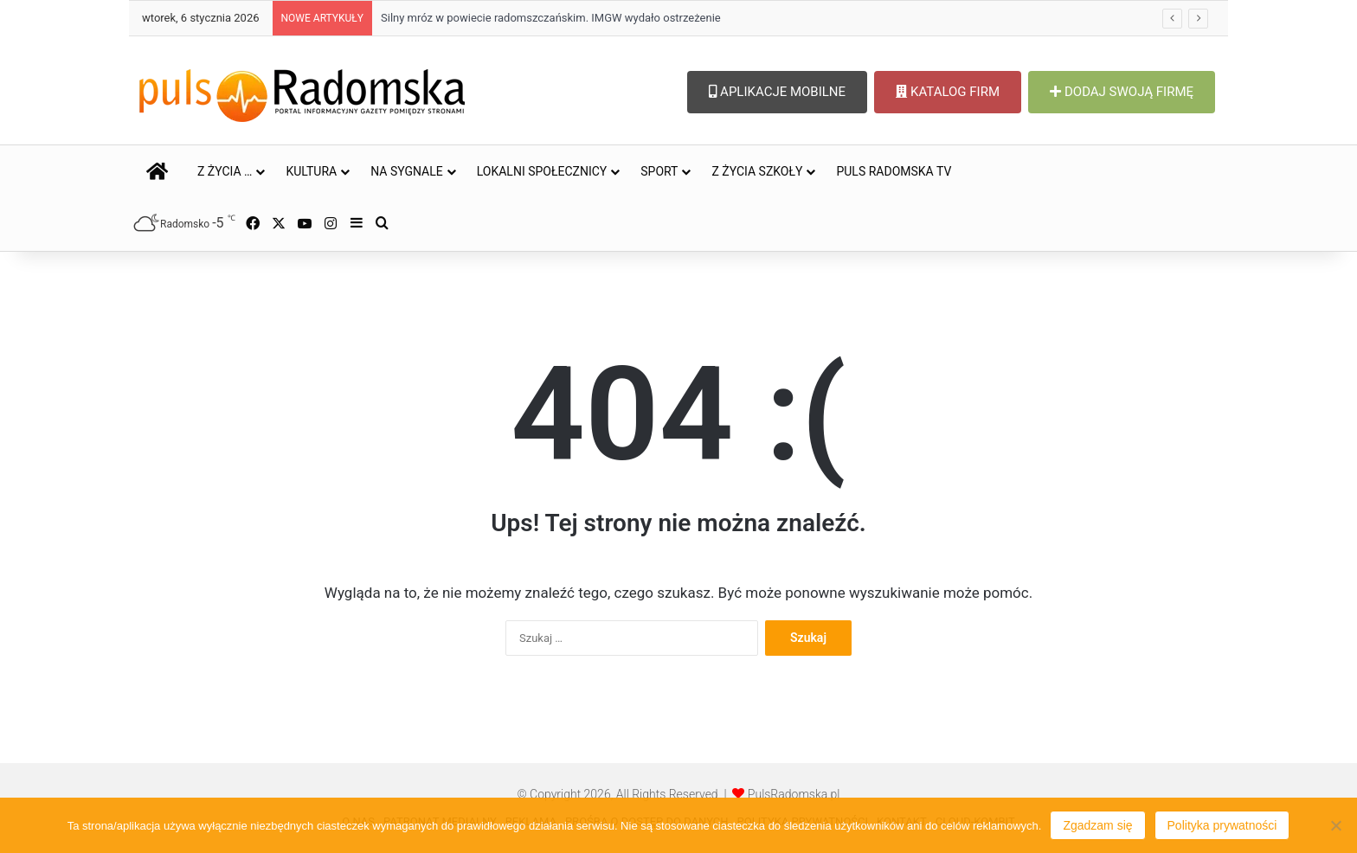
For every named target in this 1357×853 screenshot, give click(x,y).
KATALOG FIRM (948, 91)
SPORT (659, 171)
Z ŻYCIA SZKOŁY (756, 171)
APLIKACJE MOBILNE (777, 91)
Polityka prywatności (1222, 825)
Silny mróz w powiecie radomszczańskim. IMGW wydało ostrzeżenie (551, 17)
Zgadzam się (1097, 825)
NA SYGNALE (406, 171)
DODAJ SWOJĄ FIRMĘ (1121, 91)
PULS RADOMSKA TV (893, 171)
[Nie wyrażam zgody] (1335, 825)
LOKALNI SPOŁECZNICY (542, 171)
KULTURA (311, 171)
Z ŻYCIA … (224, 171)
